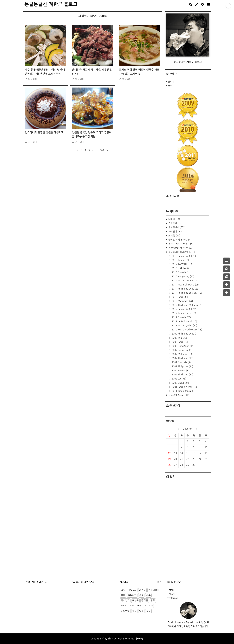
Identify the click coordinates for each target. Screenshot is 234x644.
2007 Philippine (182, 366)
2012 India (179, 297)
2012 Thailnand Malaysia (186, 305)
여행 (132, 606)
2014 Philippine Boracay (186, 293)
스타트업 (174, 223)
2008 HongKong (182, 346)
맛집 (141, 611)
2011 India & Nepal (184, 321)
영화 (123, 590)
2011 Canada (181, 317)
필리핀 (144, 600)
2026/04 (187, 429)
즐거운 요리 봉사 (179, 240)
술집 (134, 611)
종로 (141, 595)
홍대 (123, 595)
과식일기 (175, 231)
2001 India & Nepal (184, 387)
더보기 (158, 582)
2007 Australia (181, 362)
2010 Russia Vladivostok (186, 329)
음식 (148, 611)
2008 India (179, 342)
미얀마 (135, 600)
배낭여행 (125, 611)
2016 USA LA (180, 268)
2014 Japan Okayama (185, 285)
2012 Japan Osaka (183, 313)
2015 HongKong (182, 276)
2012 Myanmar (182, 301)
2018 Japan (180, 260)
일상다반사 (177, 227)
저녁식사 (132, 590)
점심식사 (148, 606)
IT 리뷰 (174, 235)
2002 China (180, 383)
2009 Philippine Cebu (185, 334)
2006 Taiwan (180, 370)
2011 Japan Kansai (183, 391)
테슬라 (174, 219)
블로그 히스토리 (178, 395)
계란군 (142, 590)
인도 (153, 600)
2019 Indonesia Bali (183, 256)
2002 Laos (178, 379)
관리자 (171, 82)
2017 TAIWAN (181, 264)
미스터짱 (139, 639)
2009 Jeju (179, 338)
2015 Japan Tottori (184, 280)
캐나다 (124, 606)
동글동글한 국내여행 (180, 248)
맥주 (139, 606)
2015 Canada (180, 272)
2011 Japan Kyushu (184, 325)
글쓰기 (171, 86)
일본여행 (132, 595)
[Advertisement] (187, 555)
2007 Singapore (181, 350)
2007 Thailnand (182, 358)
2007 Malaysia (181, 354)
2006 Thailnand (182, 374)
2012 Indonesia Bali (184, 309)
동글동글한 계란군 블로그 (51, 4)
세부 (148, 595)
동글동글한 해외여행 (181, 252)
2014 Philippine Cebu (185, 289)
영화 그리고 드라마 (180, 244)
